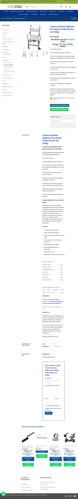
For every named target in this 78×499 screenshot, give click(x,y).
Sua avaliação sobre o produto (52, 385)
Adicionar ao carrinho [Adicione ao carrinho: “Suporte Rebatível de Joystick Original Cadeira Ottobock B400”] (28, 459)
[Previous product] (75, 18)
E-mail (56, 398)
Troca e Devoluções (26, 487)
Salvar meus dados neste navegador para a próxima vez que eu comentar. (53, 408)
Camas (6, 11)
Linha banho (44, 11)
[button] (66, 6)
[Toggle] (16, 30)
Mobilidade (53, 11)
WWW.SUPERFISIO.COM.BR (50, 336)
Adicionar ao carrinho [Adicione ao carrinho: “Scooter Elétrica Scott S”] (69, 459)
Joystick (4, 57)
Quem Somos (24, 484)
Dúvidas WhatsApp (28, 464)
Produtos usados (53, 14)
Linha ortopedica (6, 75)
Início (2, 18)
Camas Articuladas (7, 38)
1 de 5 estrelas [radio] (45, 380)
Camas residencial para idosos (8, 42)
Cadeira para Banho (19, 18)
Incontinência (7, 69)
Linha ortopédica (24, 14)
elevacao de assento (8, 67)
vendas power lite (7, 95)
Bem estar (43, 14)
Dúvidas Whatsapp (60, 109)
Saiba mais (56, 99)
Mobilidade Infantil (32, 11)
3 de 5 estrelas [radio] (52, 380)
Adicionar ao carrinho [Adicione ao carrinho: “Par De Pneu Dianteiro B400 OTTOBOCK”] (55, 459)
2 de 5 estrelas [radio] (47, 380)
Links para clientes (7, 78)
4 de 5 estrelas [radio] (56, 380)
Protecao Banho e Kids (9, 71)
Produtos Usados (6, 92)
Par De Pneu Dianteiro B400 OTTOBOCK (55, 446)
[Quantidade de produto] (53, 101)
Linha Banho (9, 18)
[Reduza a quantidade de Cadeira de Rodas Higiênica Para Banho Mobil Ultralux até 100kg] (51, 101)
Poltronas (61, 11)
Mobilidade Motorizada (17, 11)
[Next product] (72, 18)
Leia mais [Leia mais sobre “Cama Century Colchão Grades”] (42, 451)
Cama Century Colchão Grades (41, 446)
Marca (4, 80)
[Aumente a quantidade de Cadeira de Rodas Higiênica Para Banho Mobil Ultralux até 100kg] (56, 101)
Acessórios (70, 11)
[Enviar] (61, 7)
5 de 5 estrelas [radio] (47, 383)
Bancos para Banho (8, 62)
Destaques (5, 46)
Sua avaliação (48, 378)
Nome (46, 398)
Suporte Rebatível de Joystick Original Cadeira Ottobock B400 (28, 447)
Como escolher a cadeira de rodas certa (47, 483)
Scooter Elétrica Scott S (68, 445)
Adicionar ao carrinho (59, 105)
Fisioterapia (35, 14)
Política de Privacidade (27, 490)
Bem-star (4, 33)
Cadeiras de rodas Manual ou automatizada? (47, 488)
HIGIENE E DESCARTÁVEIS (6, 53)
